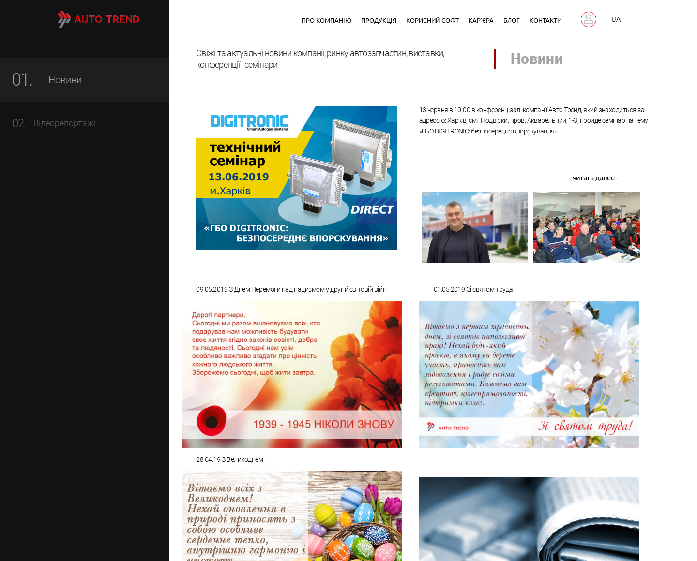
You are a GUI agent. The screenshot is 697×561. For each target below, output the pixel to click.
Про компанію (326, 20)
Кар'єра (481, 20)
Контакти (545, 20)
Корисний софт (432, 20)
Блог (511, 20)
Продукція (378, 20)
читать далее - (595, 180)
